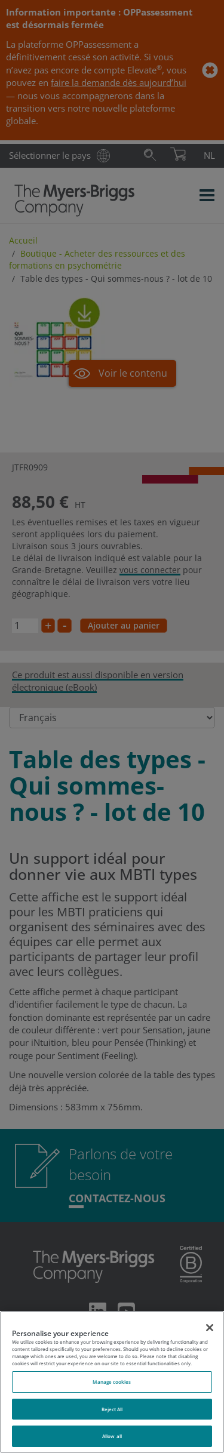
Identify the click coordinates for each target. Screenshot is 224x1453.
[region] (112, 1382)
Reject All (112, 1409)
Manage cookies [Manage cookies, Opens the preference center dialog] (112, 1381)
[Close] (210, 1328)
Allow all (112, 1436)
